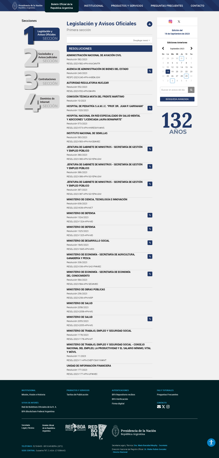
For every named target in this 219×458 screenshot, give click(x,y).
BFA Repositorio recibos (123, 394)
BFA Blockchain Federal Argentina (38, 411)
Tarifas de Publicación (77, 394)
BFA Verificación (120, 399)
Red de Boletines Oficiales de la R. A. (39, 406)
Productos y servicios (127, 5)
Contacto (197, 5)
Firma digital (118, 403)
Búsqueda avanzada (177, 99)
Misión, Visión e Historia (33, 394)
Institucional (93, 5)
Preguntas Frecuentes (167, 5)
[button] (141, 40)
